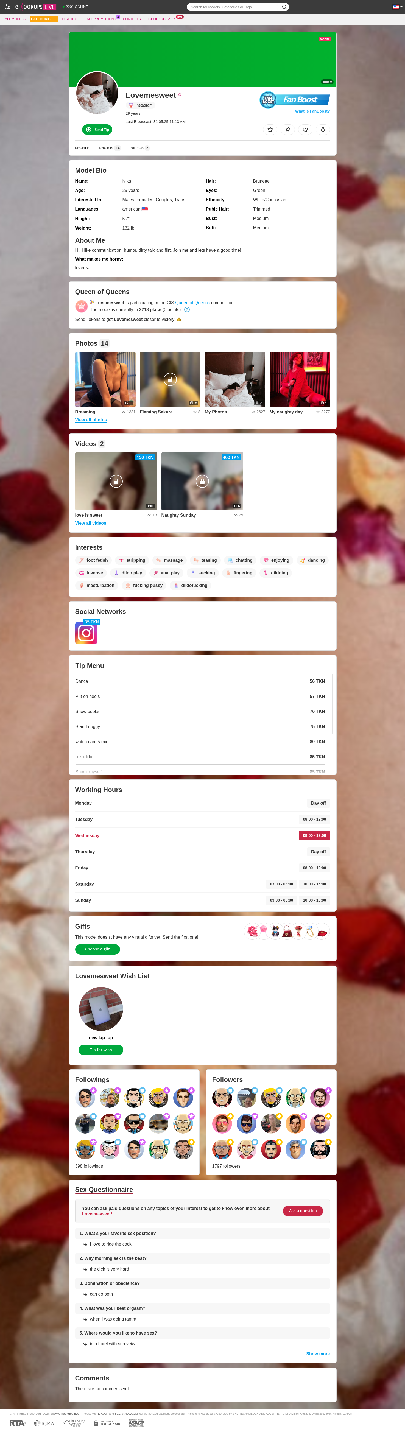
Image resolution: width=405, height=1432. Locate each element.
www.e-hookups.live (65, 1413)
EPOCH (103, 1413)
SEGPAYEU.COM (126, 1413)
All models (15, 19)
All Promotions (103, 18)
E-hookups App (163, 18)
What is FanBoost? (312, 111)
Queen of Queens (192, 302)
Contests (132, 19)
